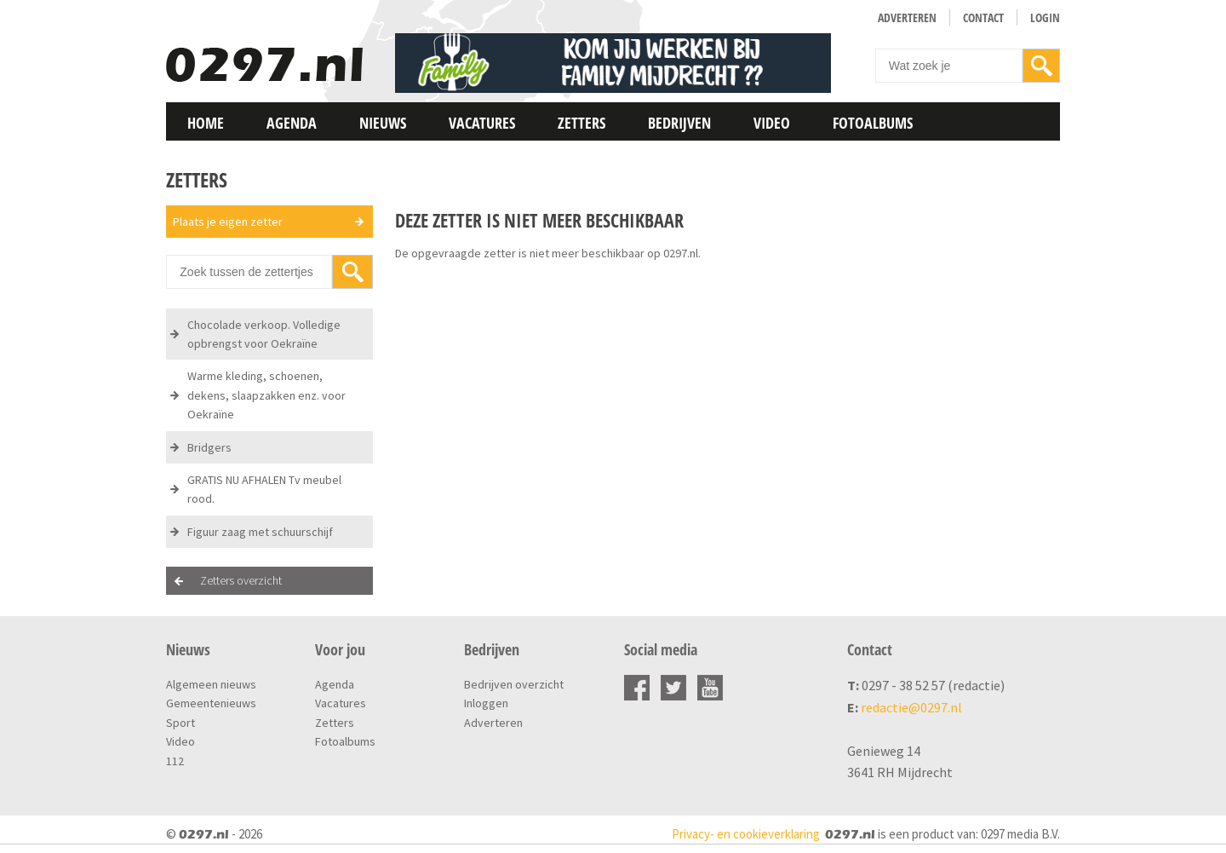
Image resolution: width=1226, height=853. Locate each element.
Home (205, 122)
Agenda (291, 122)
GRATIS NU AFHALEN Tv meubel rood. (264, 489)
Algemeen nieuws (211, 684)
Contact (983, 17)
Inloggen (486, 703)
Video (771, 122)
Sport (180, 722)
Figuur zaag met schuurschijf (260, 531)
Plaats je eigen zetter (228, 221)
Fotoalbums (873, 122)
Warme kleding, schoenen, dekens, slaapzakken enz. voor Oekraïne (266, 395)
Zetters (581, 122)
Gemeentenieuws (211, 703)
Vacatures (482, 122)
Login (1045, 17)
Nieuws (382, 122)
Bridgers (209, 447)
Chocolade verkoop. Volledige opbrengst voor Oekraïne (264, 334)
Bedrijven (679, 122)
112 (175, 761)
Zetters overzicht (241, 580)
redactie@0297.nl (911, 707)
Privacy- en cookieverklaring (746, 834)
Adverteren (907, 17)
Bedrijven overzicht (514, 684)
